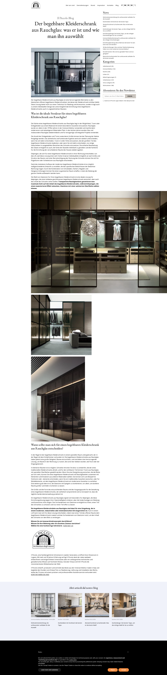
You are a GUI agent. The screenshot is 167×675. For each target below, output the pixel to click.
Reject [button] (113, 670)
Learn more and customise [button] (49, 670)
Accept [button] (123, 670)
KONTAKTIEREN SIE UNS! (40, 575)
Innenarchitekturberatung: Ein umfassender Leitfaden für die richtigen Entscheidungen (119, 39)
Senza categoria (107, 83)
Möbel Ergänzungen (108, 77)
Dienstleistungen (83, 5)
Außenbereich (107, 66)
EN (125, 5)
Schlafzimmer (107, 80)
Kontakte (110, 5)
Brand (93, 5)
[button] (128, 652)
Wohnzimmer (107, 85)
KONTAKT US (68, 526)
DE (132, 5)
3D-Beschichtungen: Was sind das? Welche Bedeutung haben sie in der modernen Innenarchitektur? (118, 48)
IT (122, 5)
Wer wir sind (70, 5)
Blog (117, 5)
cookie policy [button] (73, 660)
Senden (129, 96)
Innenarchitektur (107, 69)
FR (128, 5)
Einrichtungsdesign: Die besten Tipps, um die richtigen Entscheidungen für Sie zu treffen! (118, 34)
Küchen (105, 71)
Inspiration (101, 5)
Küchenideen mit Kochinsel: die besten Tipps (115, 22)
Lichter (105, 74)
